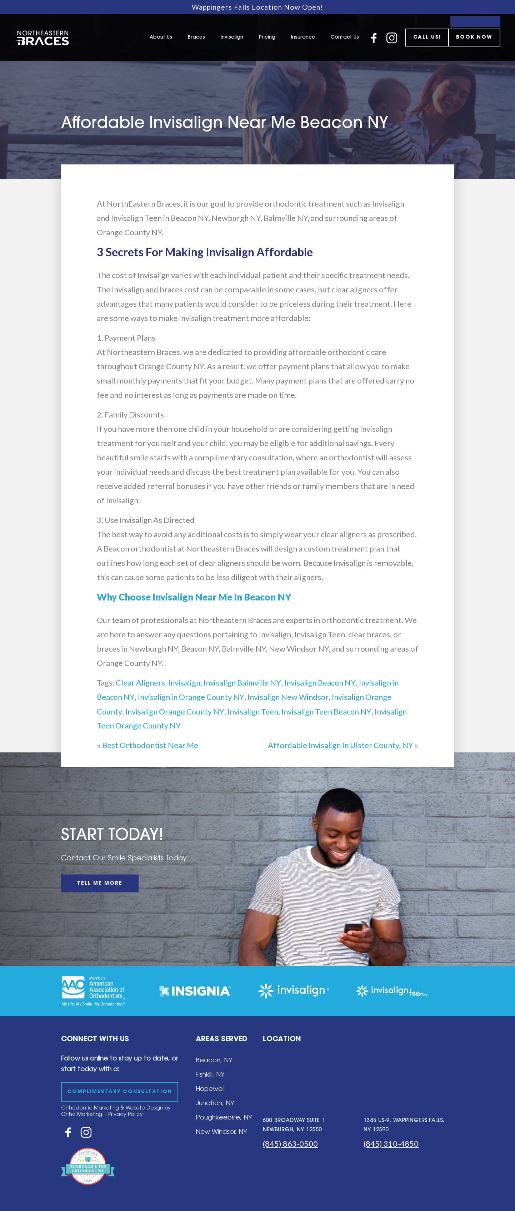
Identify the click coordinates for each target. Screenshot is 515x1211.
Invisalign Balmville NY (242, 682)
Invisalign (232, 37)
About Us (161, 37)
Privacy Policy (125, 1114)
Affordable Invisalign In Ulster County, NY (340, 745)
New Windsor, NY (221, 1132)
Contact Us (345, 37)
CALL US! (427, 37)
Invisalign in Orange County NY (191, 697)
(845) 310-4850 (391, 1143)
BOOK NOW (474, 37)
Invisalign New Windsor (287, 697)
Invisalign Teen (252, 711)
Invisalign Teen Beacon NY (326, 711)
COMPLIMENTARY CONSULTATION (121, 1091)
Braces (196, 37)
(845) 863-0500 (290, 1143)
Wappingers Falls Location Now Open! (257, 7)
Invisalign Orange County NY (174, 711)
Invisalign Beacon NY (319, 682)
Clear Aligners (140, 682)
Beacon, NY (214, 1061)
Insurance (303, 37)
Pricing (267, 37)
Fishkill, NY (210, 1075)
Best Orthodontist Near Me (150, 745)
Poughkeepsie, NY (224, 1118)
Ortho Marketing (81, 1114)
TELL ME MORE (99, 883)
